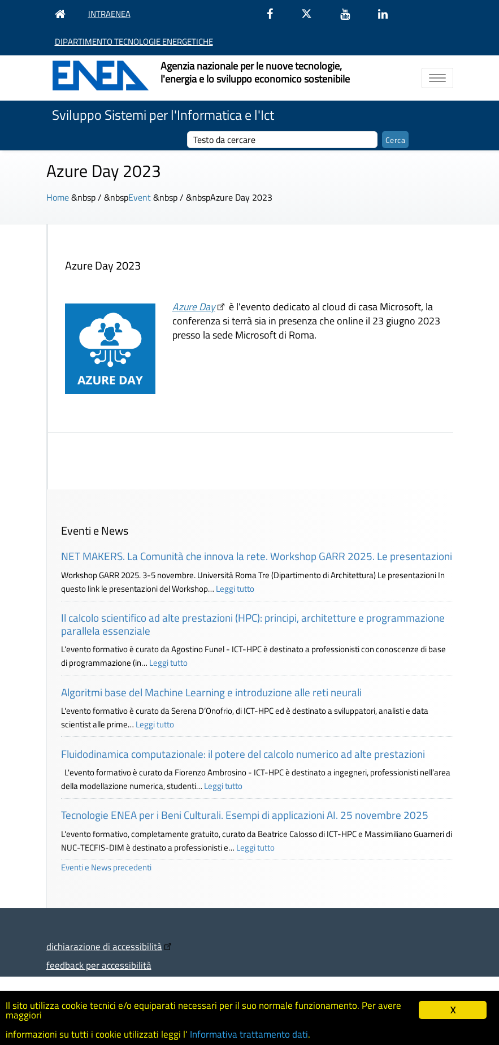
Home (57, 197)
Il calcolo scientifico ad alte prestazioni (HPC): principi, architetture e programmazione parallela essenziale (253, 624)
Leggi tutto (235, 588)
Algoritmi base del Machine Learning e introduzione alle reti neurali (211, 692)
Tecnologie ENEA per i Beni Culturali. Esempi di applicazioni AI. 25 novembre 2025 (244, 814)
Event (139, 197)
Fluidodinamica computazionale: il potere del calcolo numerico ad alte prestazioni (243, 753)
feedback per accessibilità (98, 965)
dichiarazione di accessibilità (104, 946)
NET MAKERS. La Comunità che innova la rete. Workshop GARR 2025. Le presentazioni (256, 556)
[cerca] (282, 139)
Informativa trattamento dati (249, 1034)
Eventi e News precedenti (106, 867)
